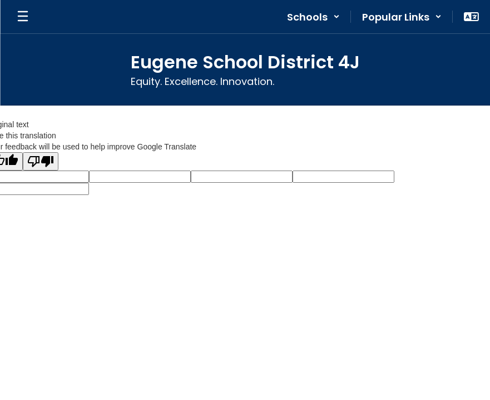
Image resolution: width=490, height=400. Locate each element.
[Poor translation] (40, 161)
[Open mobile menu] (23, 16)
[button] (313, 16)
